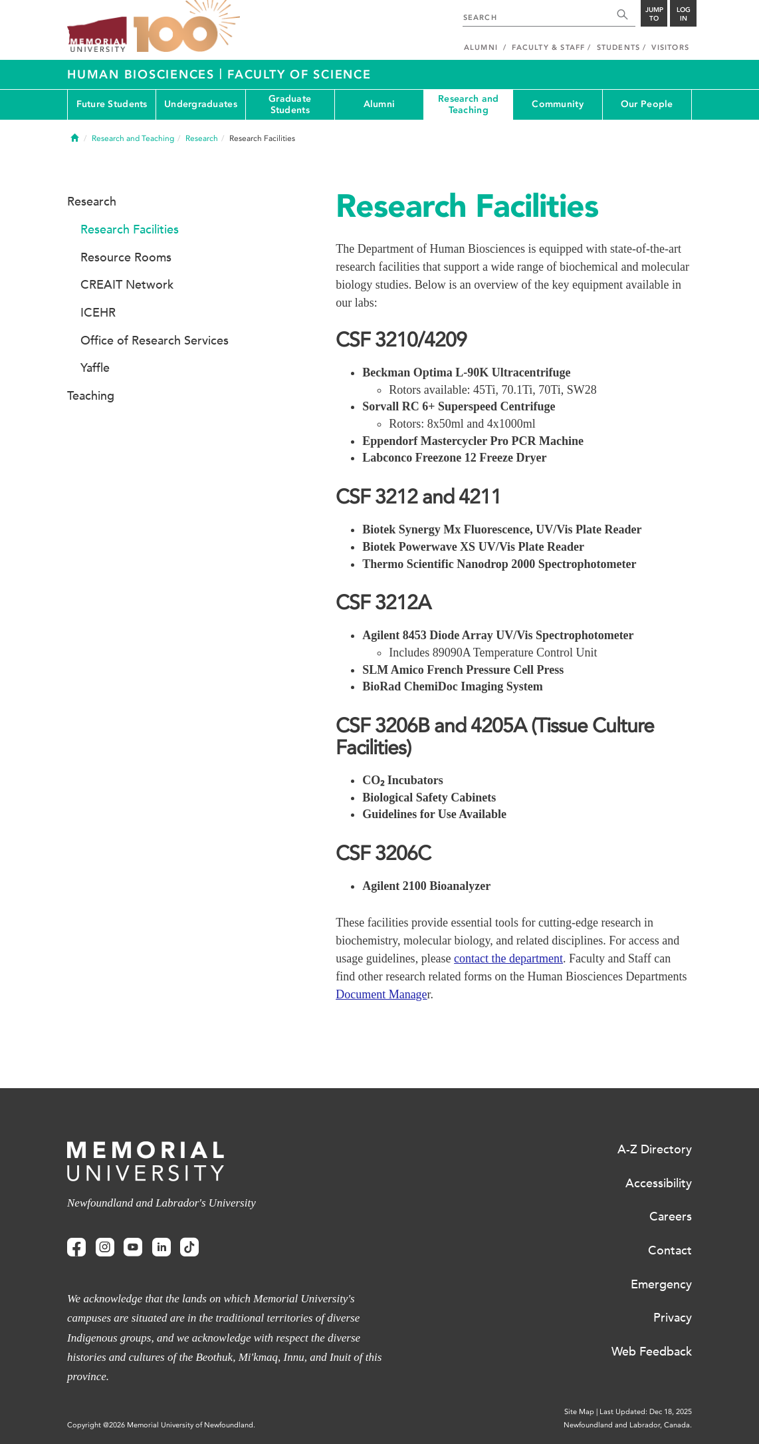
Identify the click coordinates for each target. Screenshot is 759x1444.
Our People (647, 104)
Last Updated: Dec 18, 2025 (645, 1411)
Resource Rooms (125, 257)
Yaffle (95, 368)
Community (558, 104)
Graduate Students (290, 104)
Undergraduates (200, 104)
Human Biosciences (143, 74)
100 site (186, 26)
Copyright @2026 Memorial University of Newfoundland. (161, 1425)
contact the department (508, 958)
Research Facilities (129, 229)
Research (201, 138)
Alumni (379, 104)
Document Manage (381, 994)
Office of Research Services (154, 340)
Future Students (112, 104)
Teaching (90, 395)
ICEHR (98, 312)
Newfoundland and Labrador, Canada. (628, 1425)
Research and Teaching (468, 104)
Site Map (579, 1411)
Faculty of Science (299, 74)
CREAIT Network (126, 284)
